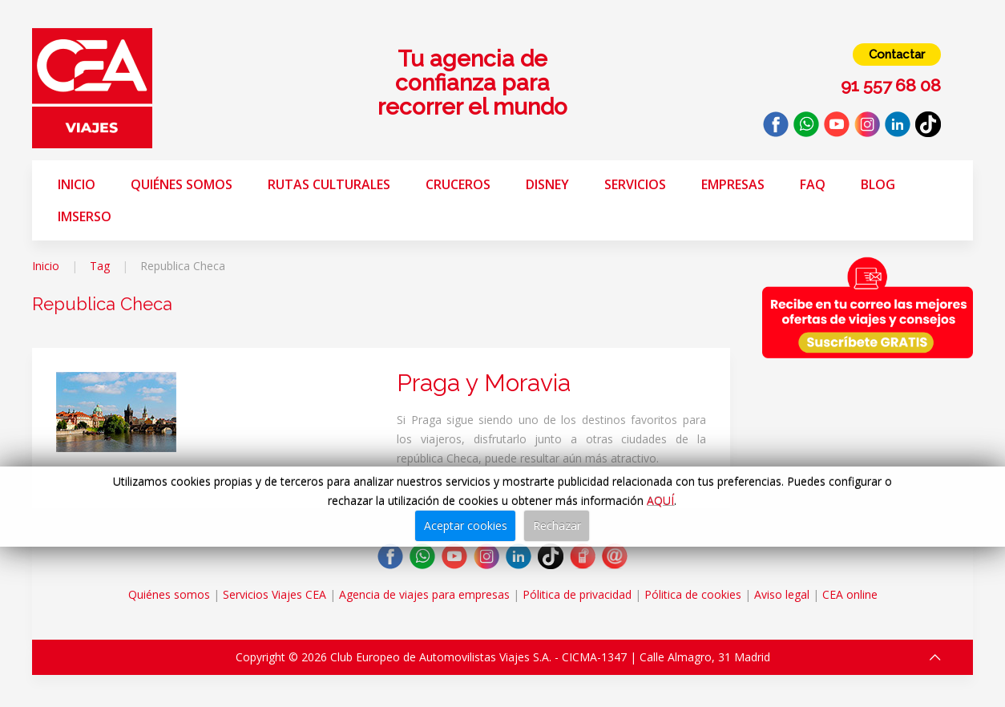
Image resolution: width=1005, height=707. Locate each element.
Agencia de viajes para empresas (424, 594)
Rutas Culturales (329, 184)
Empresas (733, 184)
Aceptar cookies (465, 525)
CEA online (850, 594)
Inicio (76, 184)
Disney (547, 184)
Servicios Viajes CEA (274, 594)
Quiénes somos (181, 184)
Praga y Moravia (484, 383)
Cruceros (458, 184)
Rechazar (557, 525)
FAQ (812, 184)
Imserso (84, 216)
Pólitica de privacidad (577, 594)
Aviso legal (781, 594)
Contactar (897, 54)
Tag (100, 265)
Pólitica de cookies (692, 594)
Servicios (635, 184)
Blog (878, 184)
